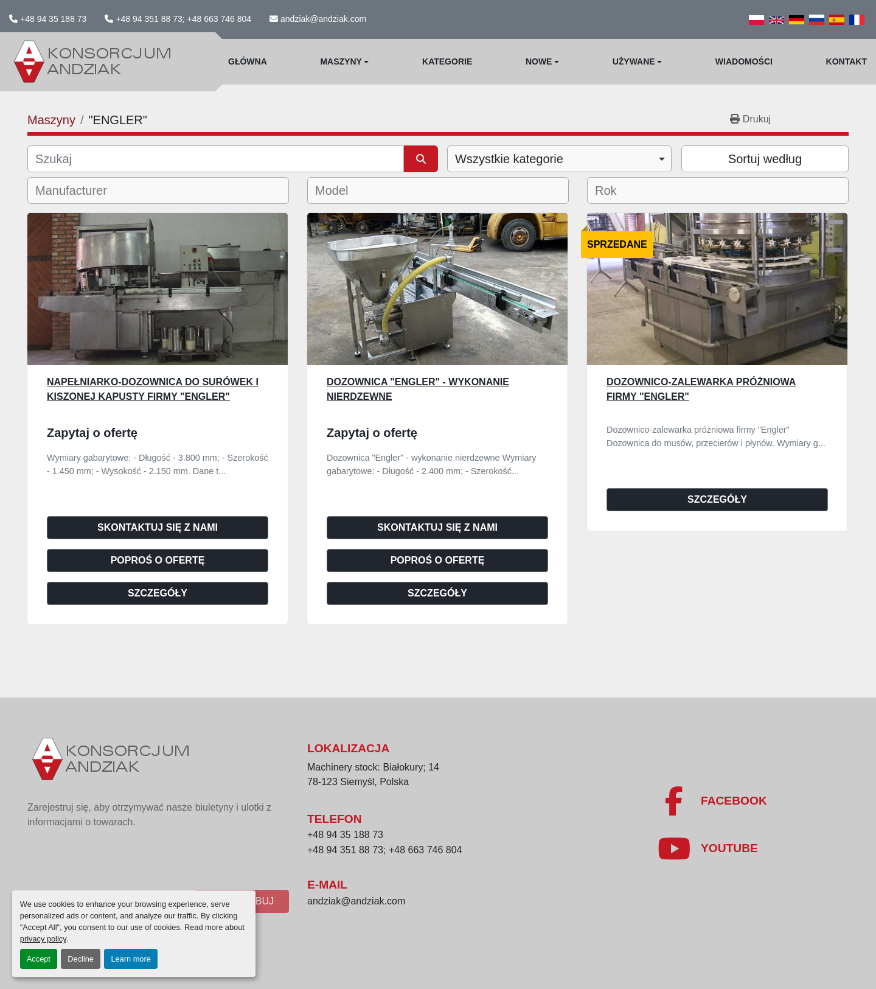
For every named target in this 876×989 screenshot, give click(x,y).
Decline (81, 958)
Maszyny (340, 61)
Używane (634, 61)
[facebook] (712, 801)
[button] (344, 62)
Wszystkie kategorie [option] (509, 159)
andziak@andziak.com (323, 19)
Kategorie (447, 61)
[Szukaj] (215, 158)
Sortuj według (765, 159)
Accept (38, 958)
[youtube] (707, 848)
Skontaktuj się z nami (157, 527)
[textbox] (79, 190)
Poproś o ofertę (158, 560)
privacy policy (43, 938)
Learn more (130, 958)
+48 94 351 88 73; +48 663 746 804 (183, 19)
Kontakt (846, 61)
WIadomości (744, 61)
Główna (247, 61)
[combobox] (559, 158)
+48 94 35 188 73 (53, 19)
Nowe (539, 61)
